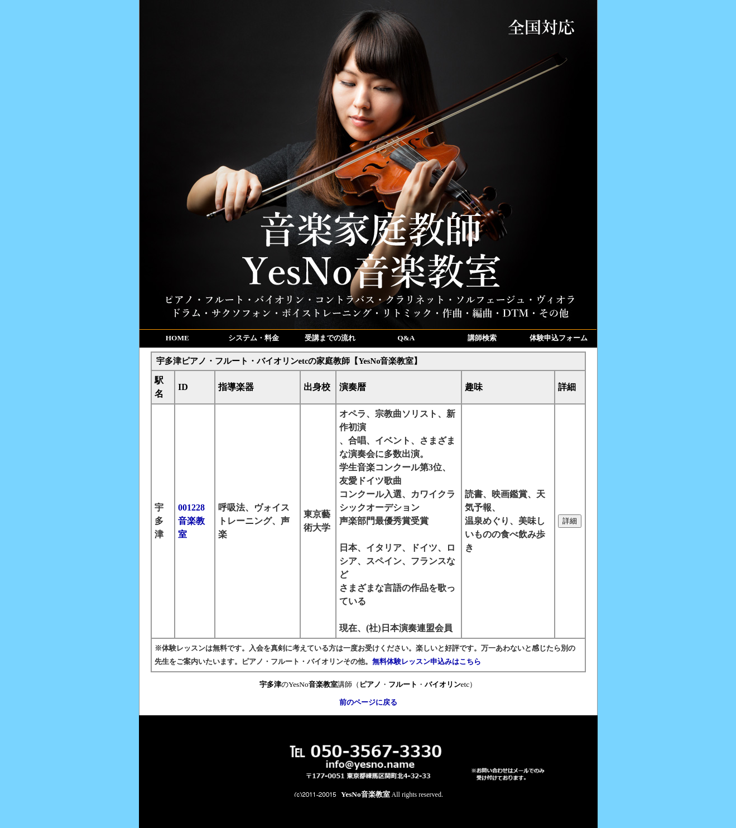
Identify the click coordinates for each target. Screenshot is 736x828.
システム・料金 (253, 338)
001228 (191, 521)
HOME (177, 338)
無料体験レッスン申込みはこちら (426, 661)
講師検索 (482, 338)
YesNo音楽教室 (365, 794)
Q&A (406, 338)
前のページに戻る (368, 702)
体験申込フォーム (559, 338)
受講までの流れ (330, 338)
